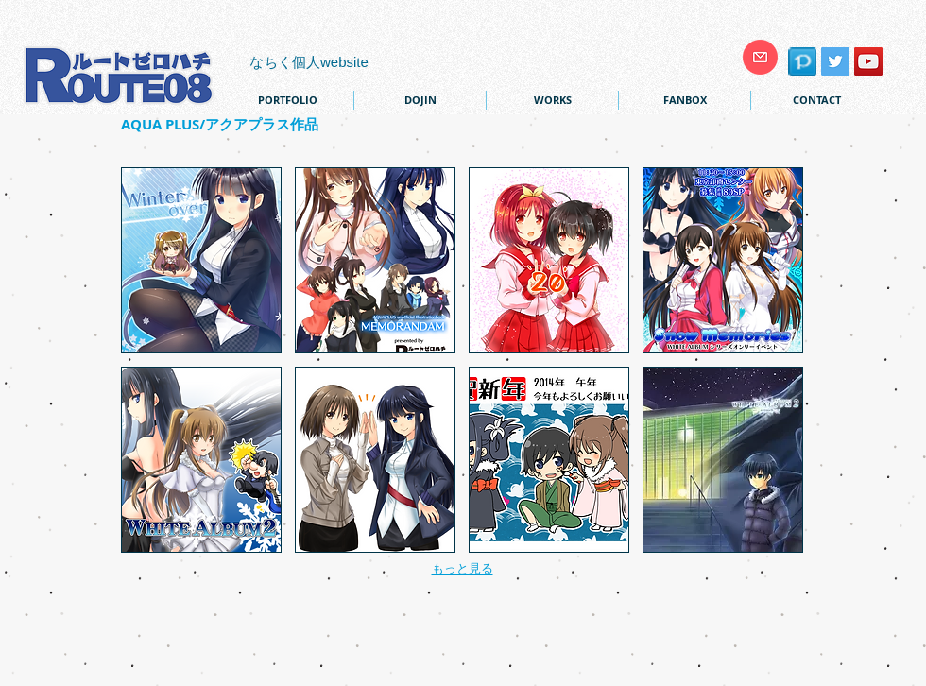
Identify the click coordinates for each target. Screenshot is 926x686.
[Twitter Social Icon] (835, 61)
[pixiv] (802, 61)
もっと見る (462, 568)
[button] (201, 260)
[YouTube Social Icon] (868, 61)
